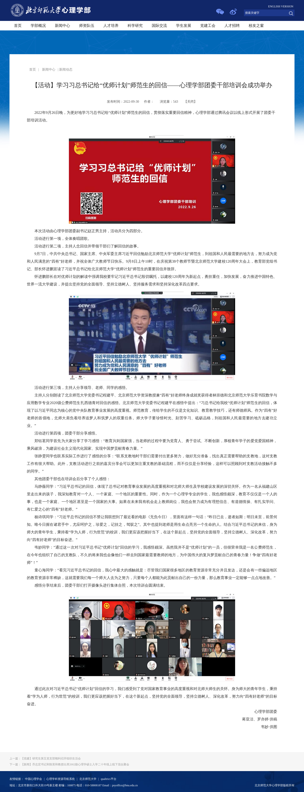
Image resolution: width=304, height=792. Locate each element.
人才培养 (111, 26)
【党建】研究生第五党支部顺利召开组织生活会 (45, 758)
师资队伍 (86, 26)
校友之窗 (256, 26)
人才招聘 (232, 26)
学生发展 (183, 26)
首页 (18, 26)
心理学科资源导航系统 (60, 779)
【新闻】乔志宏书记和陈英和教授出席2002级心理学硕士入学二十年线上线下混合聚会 (69, 764)
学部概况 (38, 26)
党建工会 (207, 26)
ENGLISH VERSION (280, 6)
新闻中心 (62, 26)
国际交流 (159, 26)
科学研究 (135, 26)
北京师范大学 (87, 779)
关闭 (190, 101)
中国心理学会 (33, 779)
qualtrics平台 (108, 779)
